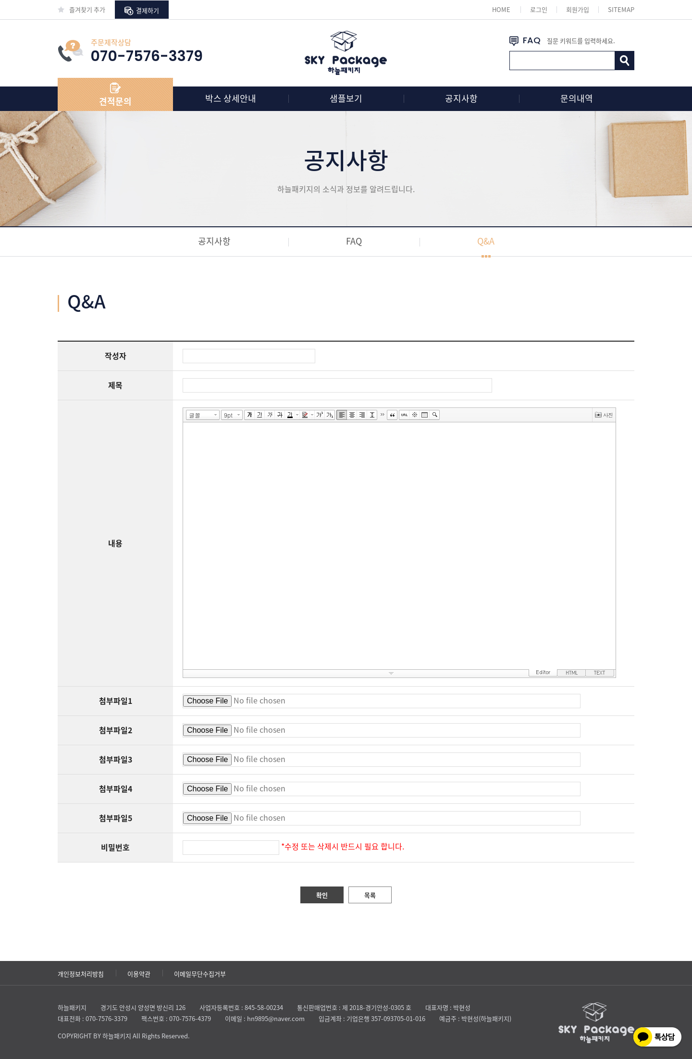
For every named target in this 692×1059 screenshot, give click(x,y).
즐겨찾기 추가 (81, 9)
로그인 (538, 9)
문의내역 (576, 98)
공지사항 (461, 98)
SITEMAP (621, 9)
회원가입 (577, 9)
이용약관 (138, 973)
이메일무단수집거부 (200, 973)
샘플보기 (346, 98)
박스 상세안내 (230, 98)
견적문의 (115, 101)
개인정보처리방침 (81, 973)
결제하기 (141, 10)
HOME (501, 9)
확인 (322, 894)
